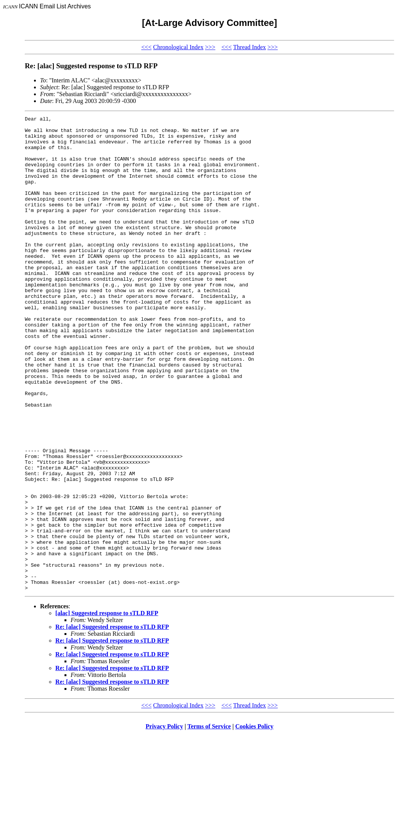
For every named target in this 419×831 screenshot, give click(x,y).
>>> (210, 47)
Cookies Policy (254, 821)
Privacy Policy (164, 821)
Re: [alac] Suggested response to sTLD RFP (112, 721)
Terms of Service (209, 821)
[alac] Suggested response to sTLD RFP (106, 708)
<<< (146, 47)
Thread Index (249, 47)
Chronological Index (178, 47)
